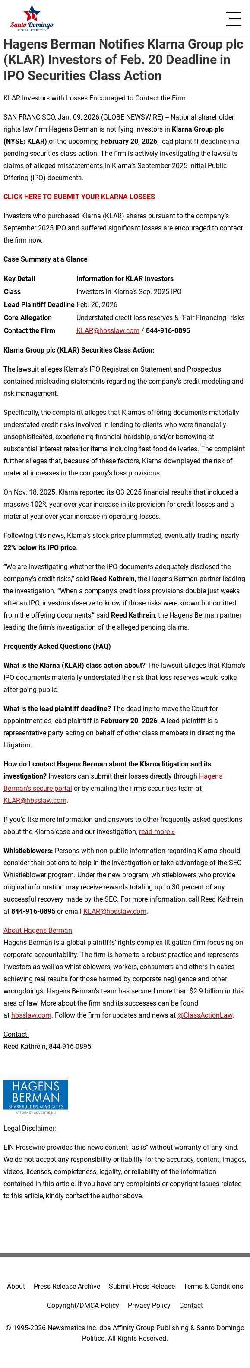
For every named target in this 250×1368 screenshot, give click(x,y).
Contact (191, 1305)
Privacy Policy (149, 1305)
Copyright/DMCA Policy (83, 1305)
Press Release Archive (67, 1286)
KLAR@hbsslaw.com (107, 331)
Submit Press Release (142, 1286)
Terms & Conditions (213, 1286)
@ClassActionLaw (204, 1015)
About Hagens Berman (37, 930)
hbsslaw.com (31, 1015)
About (16, 1286)
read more (154, 832)
